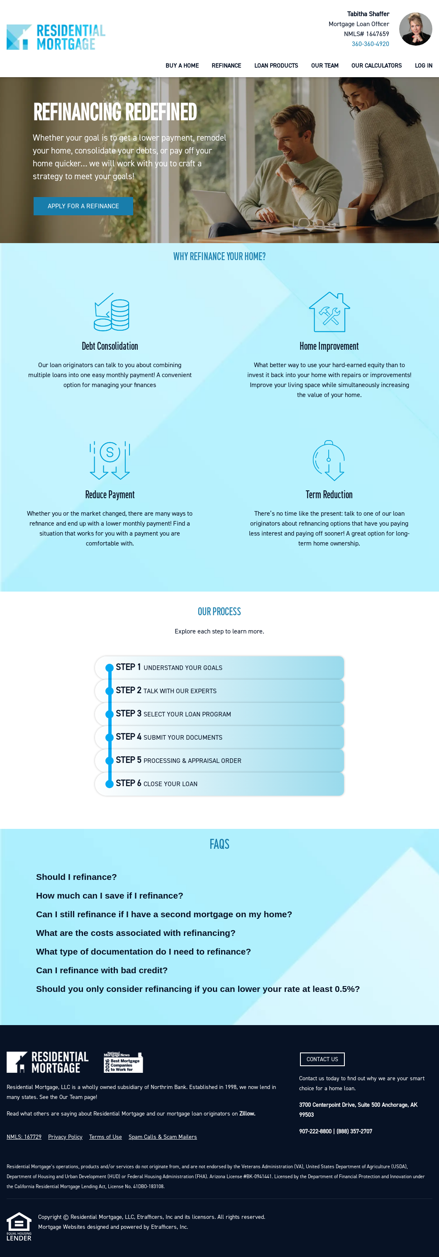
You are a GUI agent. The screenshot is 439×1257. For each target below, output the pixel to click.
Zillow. (246, 1114)
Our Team (325, 66)
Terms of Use (105, 1137)
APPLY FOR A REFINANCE (83, 206)
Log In (423, 66)
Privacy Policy (65, 1137)
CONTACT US (322, 1059)
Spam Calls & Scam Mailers (163, 1137)
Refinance (226, 66)
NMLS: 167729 (24, 1137)
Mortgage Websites (61, 1227)
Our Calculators (376, 66)
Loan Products (276, 66)
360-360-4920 (370, 44)
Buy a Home (182, 66)
